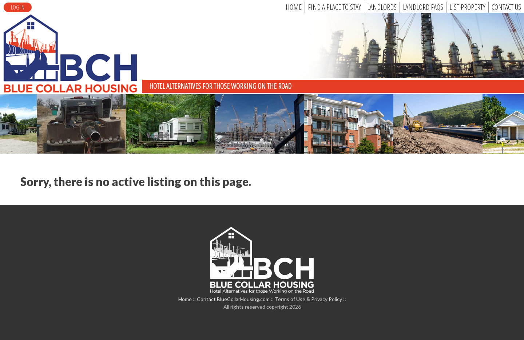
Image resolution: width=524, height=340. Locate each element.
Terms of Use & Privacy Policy (308, 299)
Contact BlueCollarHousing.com (233, 299)
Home (185, 299)
